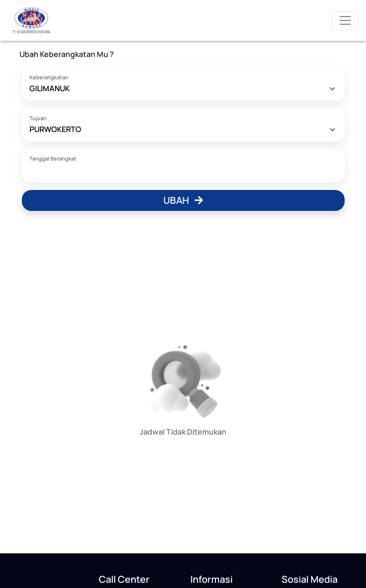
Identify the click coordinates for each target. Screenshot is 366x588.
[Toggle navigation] (345, 20)
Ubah (183, 200)
